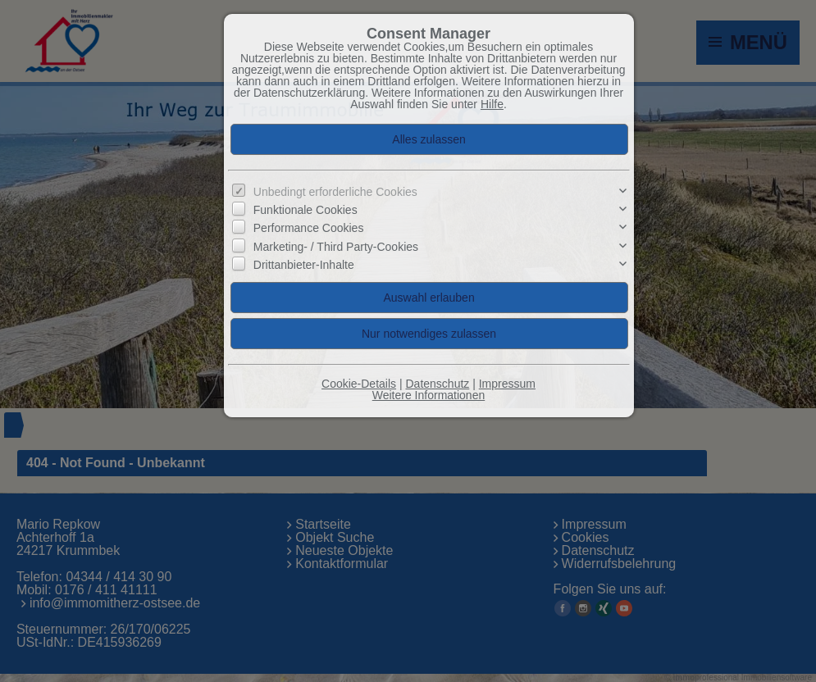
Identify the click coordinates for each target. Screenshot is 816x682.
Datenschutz (437, 383)
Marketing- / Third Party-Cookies (335, 246)
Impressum (507, 383)
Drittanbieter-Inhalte (303, 264)
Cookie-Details (358, 383)
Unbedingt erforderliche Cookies (335, 191)
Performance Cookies (308, 227)
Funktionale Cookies (305, 209)
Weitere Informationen (428, 395)
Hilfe (492, 104)
